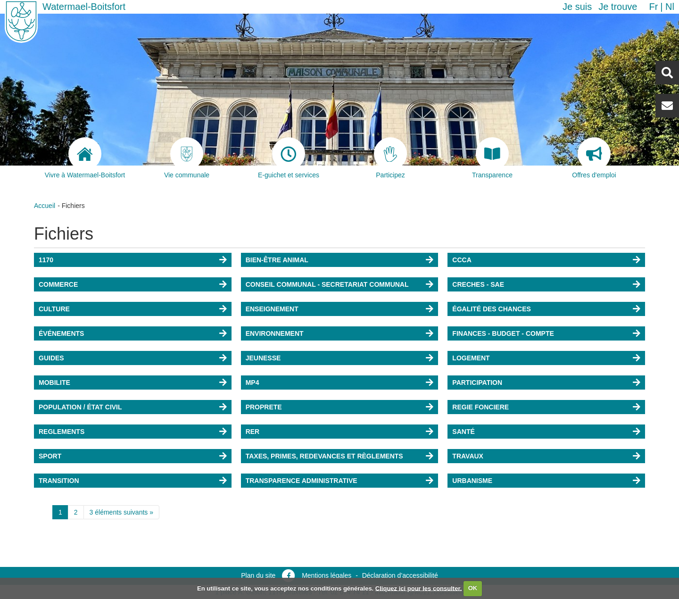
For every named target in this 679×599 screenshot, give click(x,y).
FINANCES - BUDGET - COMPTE (503, 333)
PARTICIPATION (477, 382)
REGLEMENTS (61, 431)
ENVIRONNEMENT (275, 333)
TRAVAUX (467, 456)
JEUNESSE (263, 358)
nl (669, 6)
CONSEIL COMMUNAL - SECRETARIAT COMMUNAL (327, 284)
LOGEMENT (470, 358)
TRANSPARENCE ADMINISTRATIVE (301, 480)
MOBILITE (54, 382)
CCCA (461, 260)
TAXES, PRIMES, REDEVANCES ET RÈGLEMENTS (324, 456)
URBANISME (472, 480)
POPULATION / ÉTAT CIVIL (80, 407)
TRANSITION (59, 480)
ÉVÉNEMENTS (61, 333)
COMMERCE (58, 284)
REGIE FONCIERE (480, 407)
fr (653, 6)
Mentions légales (326, 575)
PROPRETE (264, 407)
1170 (46, 260)
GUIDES (51, 358)
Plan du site (258, 575)
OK (473, 587)
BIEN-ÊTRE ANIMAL (277, 260)
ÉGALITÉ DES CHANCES (491, 309)
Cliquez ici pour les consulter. (418, 587)
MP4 (252, 382)
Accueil (44, 205)
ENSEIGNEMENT (272, 309)
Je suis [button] (577, 6)
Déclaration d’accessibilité (400, 575)
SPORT (50, 456)
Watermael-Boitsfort (83, 6)
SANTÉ (463, 431)
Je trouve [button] (617, 6)
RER (253, 431)
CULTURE (54, 309)
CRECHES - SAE (478, 284)
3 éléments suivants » (121, 512)
